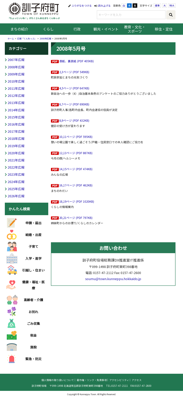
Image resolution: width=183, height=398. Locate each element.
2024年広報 (16, 181)
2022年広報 (16, 167)
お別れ (33, 319)
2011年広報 (16, 88)
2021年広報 (16, 160)
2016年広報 (16, 124)
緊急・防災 (33, 366)
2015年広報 (16, 117)
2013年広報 (16, 102)
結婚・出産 (33, 242)
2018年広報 (16, 138)
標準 (157, 5)
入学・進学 (33, 265)
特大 (171, 5)
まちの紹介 (19, 29)
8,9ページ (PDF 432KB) (74, 120)
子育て (33, 254)
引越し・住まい (33, 277)
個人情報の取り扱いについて (57, 387)
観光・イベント (105, 29)
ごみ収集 (33, 331)
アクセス (137, 387)
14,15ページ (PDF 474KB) (76, 169)
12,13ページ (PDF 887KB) (76, 153)
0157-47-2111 (119, 393)
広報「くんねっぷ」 (26, 38)
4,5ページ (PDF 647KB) (74, 88)
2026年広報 (16, 196)
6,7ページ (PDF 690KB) (74, 104)
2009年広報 (16, 74)
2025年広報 (16, 188)
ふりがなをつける (82, 5)
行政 (77, 29)
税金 (33, 342)
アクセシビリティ (119, 387)
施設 (33, 354)
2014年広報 (16, 110)
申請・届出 (33, 230)
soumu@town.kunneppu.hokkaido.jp (113, 286)
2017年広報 (16, 131)
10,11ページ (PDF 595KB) (76, 137)
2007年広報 (16, 59)
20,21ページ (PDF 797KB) (76, 218)
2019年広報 (16, 145)
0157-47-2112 (103, 279)
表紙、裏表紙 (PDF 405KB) (76, 61)
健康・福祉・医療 (33, 292)
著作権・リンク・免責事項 (92, 387)
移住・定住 (164, 29)
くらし (48, 29)
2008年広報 (45, 38)
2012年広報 (16, 95)
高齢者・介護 (33, 307)
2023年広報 (16, 174)
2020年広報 (16, 153)
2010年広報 (16, 81)
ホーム (11, 38)
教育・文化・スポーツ (135, 29)
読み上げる (104, 5)
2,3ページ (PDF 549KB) (74, 72)
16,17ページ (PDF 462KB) (76, 185)
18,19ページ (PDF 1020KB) (76, 201)
